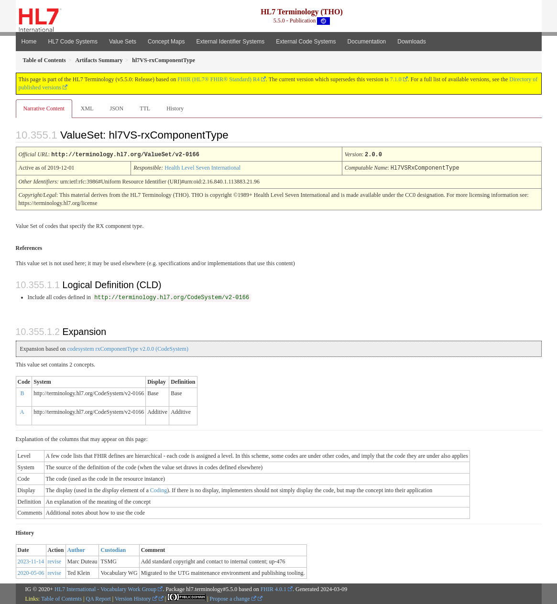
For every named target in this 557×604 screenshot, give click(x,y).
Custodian (113, 549)
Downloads (411, 41)
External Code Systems (306, 41)
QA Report (98, 597)
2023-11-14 (31, 560)
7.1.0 (396, 79)
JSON (116, 108)
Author (76, 549)
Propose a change (233, 597)
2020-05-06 (31, 572)
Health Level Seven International (202, 167)
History (175, 108)
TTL (145, 108)
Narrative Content (44, 108)
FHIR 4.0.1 (273, 588)
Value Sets (122, 41)
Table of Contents (61, 597)
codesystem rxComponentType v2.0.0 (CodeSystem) (127, 348)
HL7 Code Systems (73, 41)
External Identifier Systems (230, 41)
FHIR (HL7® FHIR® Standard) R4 (218, 79)
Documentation (367, 41)
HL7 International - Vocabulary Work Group (105, 588)
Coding (158, 489)
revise (55, 560)
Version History (136, 597)
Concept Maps (166, 41)
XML (87, 108)
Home (29, 41)
